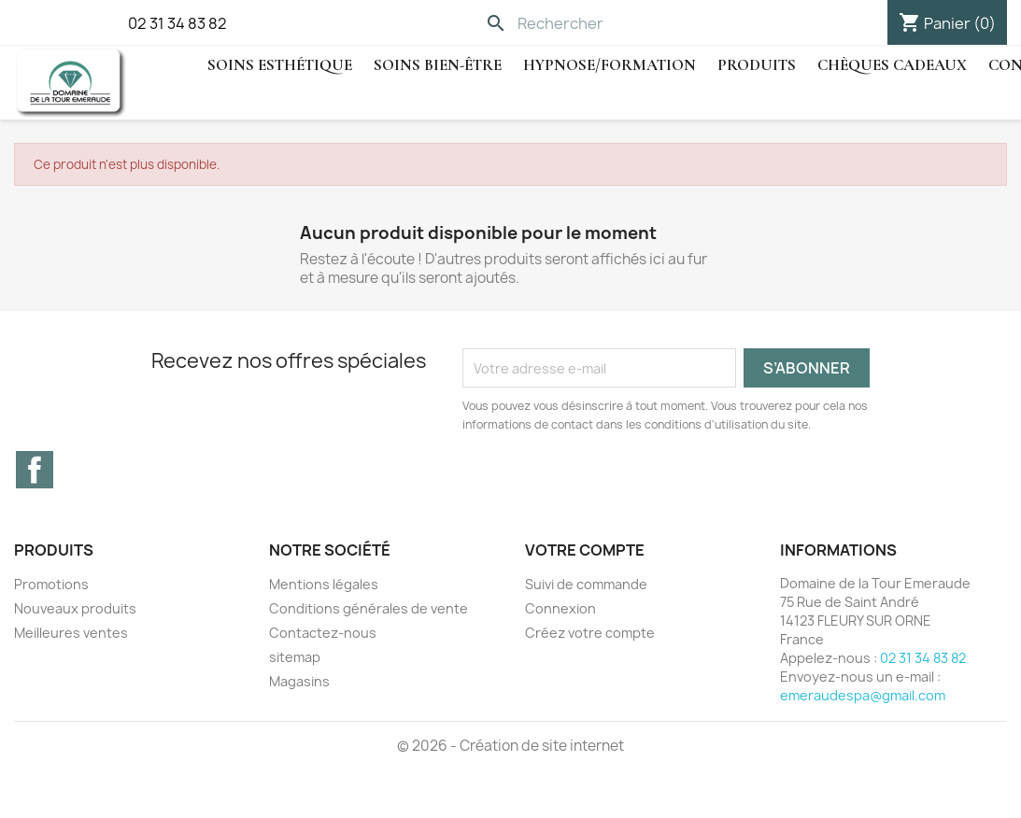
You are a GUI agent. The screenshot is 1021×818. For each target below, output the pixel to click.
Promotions (51, 584)
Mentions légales (323, 584)
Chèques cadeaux (892, 65)
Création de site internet (542, 745)
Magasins (299, 681)
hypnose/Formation (609, 65)
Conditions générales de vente (368, 608)
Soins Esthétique (279, 65)
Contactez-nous (322, 633)
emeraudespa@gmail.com (862, 695)
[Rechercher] (605, 23)
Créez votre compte (590, 633)
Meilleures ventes (71, 633)
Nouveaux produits (75, 608)
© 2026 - (428, 745)
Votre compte (585, 550)
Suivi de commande (586, 584)
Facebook (34, 469)
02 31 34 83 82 (177, 23)
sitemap (294, 657)
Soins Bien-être (438, 65)
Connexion (560, 608)
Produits (756, 65)
